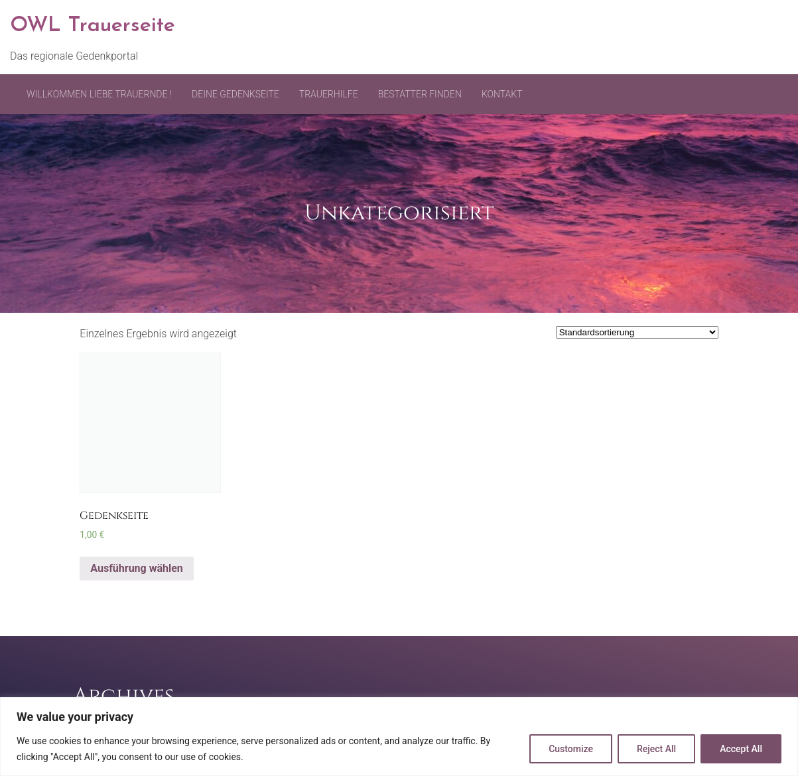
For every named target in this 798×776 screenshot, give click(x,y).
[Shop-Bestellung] (637, 332)
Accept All (741, 749)
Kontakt (502, 94)
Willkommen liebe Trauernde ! (99, 94)
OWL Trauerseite (92, 25)
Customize (571, 749)
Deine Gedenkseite (235, 94)
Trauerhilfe (328, 94)
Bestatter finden (420, 94)
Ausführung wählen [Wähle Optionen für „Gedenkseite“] (136, 568)
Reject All (656, 749)
